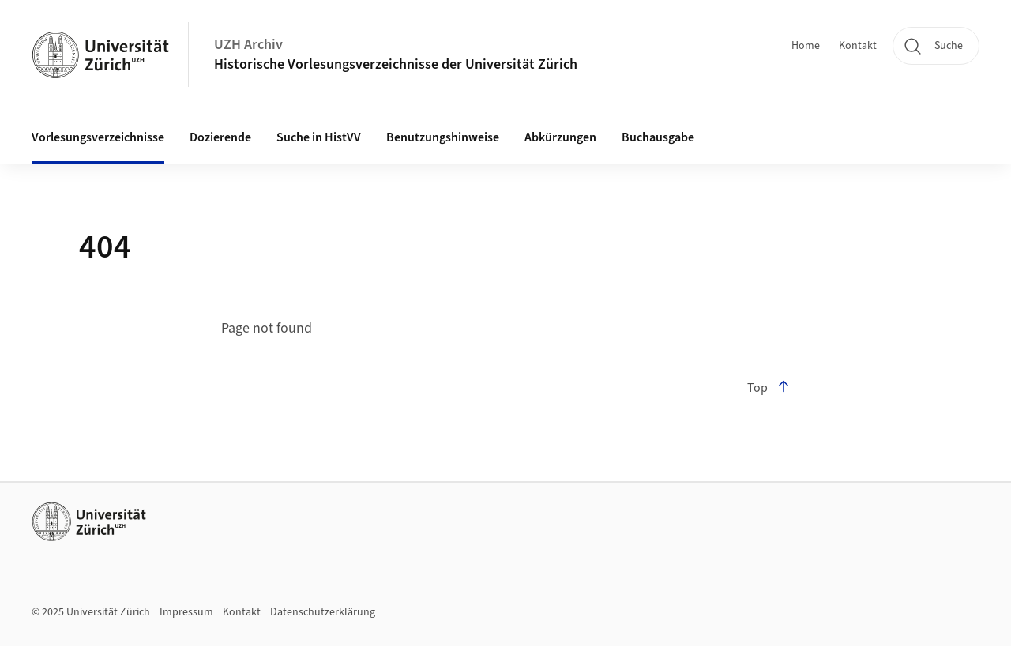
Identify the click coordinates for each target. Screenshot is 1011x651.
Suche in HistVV (318, 137)
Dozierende (220, 137)
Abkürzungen (560, 137)
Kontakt (858, 46)
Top (768, 387)
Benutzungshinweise (442, 137)
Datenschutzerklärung (322, 612)
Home (805, 46)
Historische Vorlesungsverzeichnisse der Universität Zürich (395, 64)
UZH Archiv (248, 45)
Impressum (186, 612)
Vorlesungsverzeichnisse (98, 137)
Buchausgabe (658, 137)
